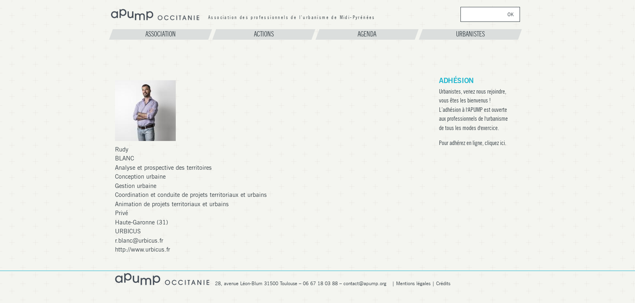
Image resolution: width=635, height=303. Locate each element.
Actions (264, 34)
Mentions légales (413, 283)
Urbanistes (470, 34)
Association (160, 34)
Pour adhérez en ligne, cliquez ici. (472, 143)
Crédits (443, 283)
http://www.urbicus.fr (142, 249)
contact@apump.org (364, 283)
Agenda (367, 34)
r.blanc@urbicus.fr (139, 240)
